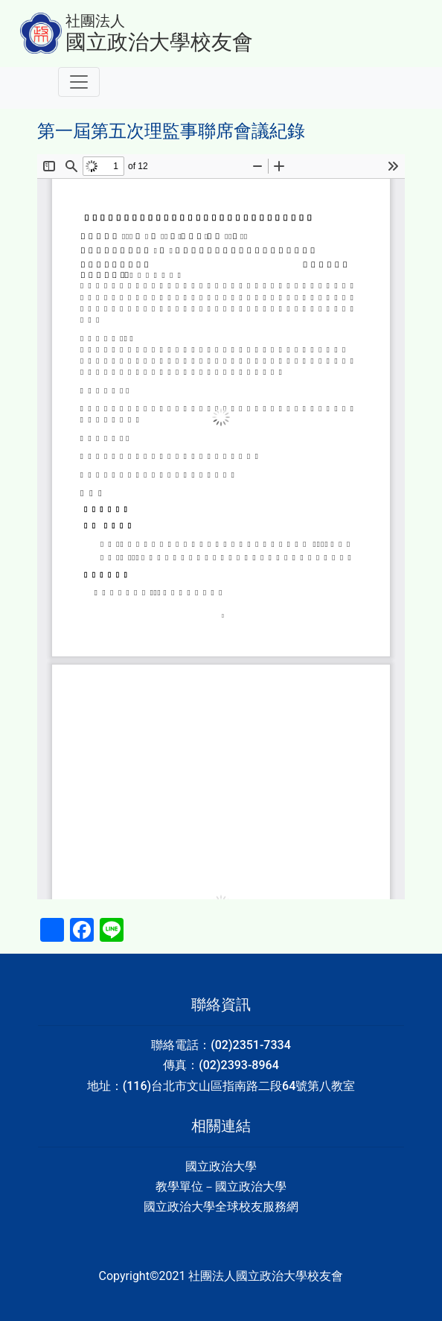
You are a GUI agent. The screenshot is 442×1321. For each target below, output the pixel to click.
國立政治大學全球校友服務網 (221, 1207)
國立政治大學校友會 (159, 42)
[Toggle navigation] (79, 82)
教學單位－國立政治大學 (221, 1186)
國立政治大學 (221, 1166)
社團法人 (95, 21)
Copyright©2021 (144, 1276)
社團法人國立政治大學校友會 (265, 1276)
